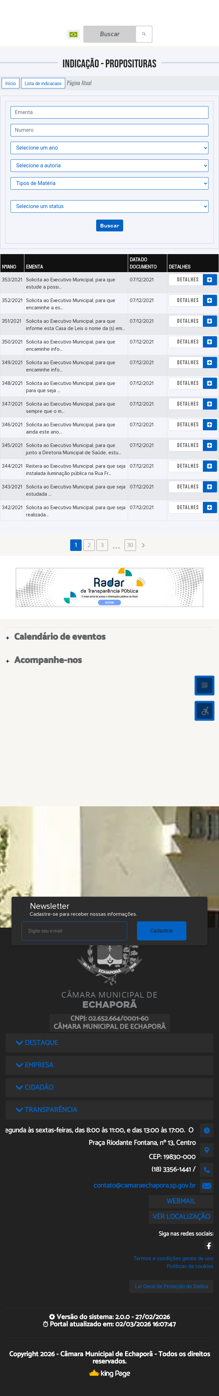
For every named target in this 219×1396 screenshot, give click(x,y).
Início (10, 83)
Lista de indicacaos (43, 83)
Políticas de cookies (190, 1266)
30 (130, 545)
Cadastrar (161, 931)
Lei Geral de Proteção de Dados (171, 1286)
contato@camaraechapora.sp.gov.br (145, 1185)
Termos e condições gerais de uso (173, 1258)
